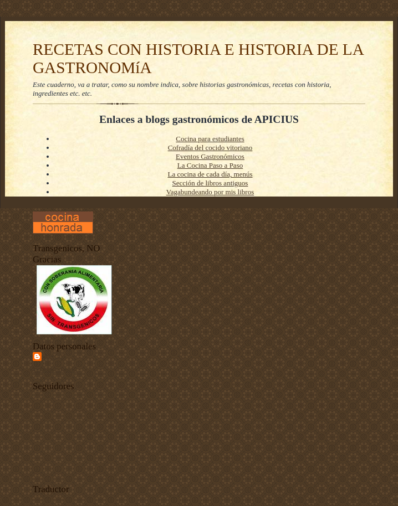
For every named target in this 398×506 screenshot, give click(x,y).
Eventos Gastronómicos (210, 156)
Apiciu (55, 356)
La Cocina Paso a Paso (210, 165)
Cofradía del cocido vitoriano (210, 147)
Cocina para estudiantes (210, 139)
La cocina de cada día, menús (209, 174)
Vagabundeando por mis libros (210, 192)
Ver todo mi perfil (55, 369)
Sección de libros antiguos (210, 183)
